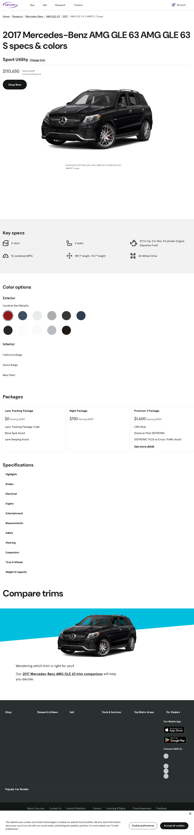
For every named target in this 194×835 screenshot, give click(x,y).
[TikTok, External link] (166, 756)
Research (60, 5)
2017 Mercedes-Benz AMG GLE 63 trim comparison (63, 674)
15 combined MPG (22, 256)
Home (6, 16)
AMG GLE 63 (53, 16)
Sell (45, 5)
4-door (15, 243)
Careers (97, 808)
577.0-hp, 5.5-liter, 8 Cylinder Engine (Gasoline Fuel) (162, 243)
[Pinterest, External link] (166, 776)
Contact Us (55, 808)
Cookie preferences (143, 825)
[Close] (190, 813)
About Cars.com (36, 808)
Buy (32, 5)
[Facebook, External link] (166, 761)
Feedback (161, 808)
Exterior (9, 298)
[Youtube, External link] (166, 766)
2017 (65, 16)
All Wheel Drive (148, 256)
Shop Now (14, 84)
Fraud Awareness (142, 808)
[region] (97, 822)
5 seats (79, 243)
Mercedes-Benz (34, 16)
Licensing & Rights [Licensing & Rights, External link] (117, 808)
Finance (78, 5)
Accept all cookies (174, 825)
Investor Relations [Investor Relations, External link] (77, 808)
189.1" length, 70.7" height (90, 256)
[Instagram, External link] (166, 771)
